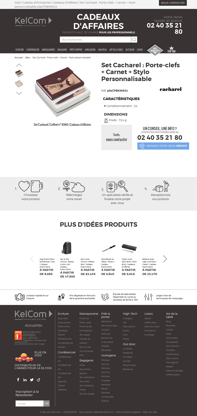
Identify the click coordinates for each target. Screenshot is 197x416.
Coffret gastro (173, 374)
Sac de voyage (86, 393)
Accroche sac (86, 351)
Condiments (172, 354)
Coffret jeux (150, 322)
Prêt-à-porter (106, 315)
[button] (19, 65)
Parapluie (128, 352)
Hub (125, 334)
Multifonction (65, 338)
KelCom (56, 412)
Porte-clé (84, 318)
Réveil (104, 388)
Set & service (172, 346)
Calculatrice (129, 326)
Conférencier (32, 49)
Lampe (126, 361)
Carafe (169, 329)
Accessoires (172, 342)
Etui (81, 355)
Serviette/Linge (109, 325)
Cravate (105, 346)
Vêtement (106, 321)
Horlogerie (90, 49)
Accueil (19, 57)
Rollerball (63, 330)
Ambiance (150, 330)
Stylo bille (63, 318)
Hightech (102, 49)
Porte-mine (64, 326)
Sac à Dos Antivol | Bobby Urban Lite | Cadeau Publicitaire (67, 264)
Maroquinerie (48, 49)
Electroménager (174, 370)
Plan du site (150, 412)
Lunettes (127, 348)
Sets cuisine (172, 358)
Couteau (170, 350)
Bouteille (170, 325)
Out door (130, 49)
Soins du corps (151, 326)
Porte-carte (85, 322)
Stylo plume (64, 322)
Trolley (82, 389)
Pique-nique (129, 365)
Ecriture (20, 49)
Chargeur (128, 318)
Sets (27, 57)
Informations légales (128, 412)
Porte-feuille (85, 326)
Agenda (62, 381)
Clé (124, 322)
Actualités (33, 325)
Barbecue (128, 369)
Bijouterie (106, 350)
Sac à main (85, 347)
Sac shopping (86, 385)
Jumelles (127, 357)
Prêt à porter (76, 49)
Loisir (140, 49)
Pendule (105, 384)
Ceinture (105, 333)
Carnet (61, 385)
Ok (47, 403)
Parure (61, 334)
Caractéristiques (121, 99)
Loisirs (148, 313)
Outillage (149, 334)
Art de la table (116, 49)
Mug (168, 321)
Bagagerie (62, 49)
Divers (126, 338)
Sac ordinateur (87, 377)
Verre (168, 333)
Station (105, 401)
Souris (126, 330)
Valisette (62, 389)
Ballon (147, 318)
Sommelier (172, 338)
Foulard (105, 329)
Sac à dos (84, 381)
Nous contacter (173, 2)
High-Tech (130, 313)
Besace (83, 373)
